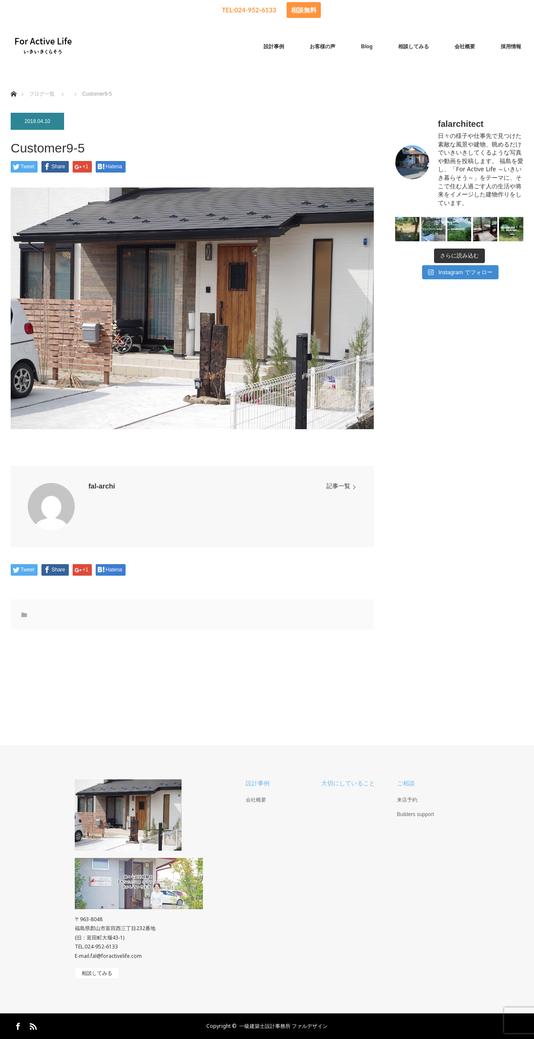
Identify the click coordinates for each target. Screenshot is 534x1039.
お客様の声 (322, 47)
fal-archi (101, 486)
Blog (367, 47)
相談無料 (304, 10)
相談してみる (413, 47)
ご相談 (406, 783)
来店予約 (407, 800)
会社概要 (465, 47)
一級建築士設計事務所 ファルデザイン (283, 1026)
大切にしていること (348, 783)
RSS (32, 1025)
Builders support (415, 814)
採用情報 (511, 47)
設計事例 (274, 47)
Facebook (17, 1025)
